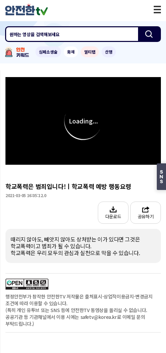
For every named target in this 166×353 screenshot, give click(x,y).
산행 (108, 52)
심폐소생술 (48, 52)
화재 (71, 52)
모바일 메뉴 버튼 (157, 9)
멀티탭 (89, 52)
